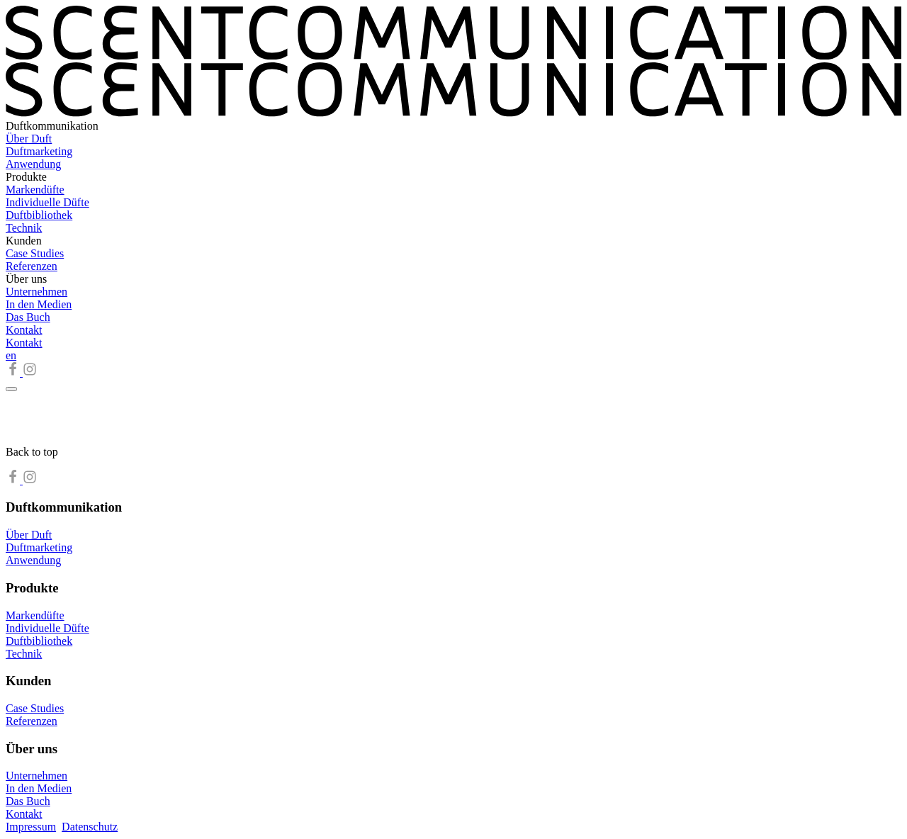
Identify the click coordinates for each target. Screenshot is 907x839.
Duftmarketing (39, 151)
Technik (24, 228)
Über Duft (29, 139)
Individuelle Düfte (47, 202)
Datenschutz (90, 827)
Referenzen (31, 266)
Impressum (31, 827)
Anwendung (33, 164)
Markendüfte (35, 190)
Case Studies (35, 253)
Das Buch (28, 317)
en (11, 355)
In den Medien (39, 304)
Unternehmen (36, 292)
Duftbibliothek (39, 215)
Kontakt (24, 330)
